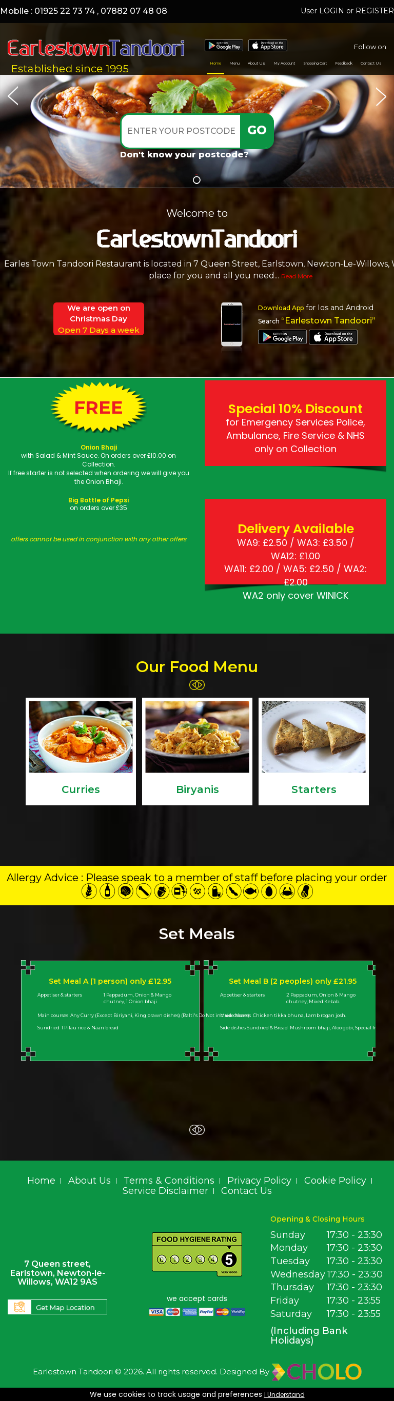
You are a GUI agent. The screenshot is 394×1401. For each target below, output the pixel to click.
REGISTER (375, 10)
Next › (200, 685)
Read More (296, 276)
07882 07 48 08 (134, 11)
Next (381, 95)
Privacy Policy (259, 1180)
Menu (234, 63)
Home (215, 63)
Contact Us (371, 63)
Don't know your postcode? (184, 154)
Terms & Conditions (169, 1180)
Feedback (343, 63)
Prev (13, 95)
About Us (256, 63)
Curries (81, 789)
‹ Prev (194, 685)
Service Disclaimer (165, 1190)
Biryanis (197, 789)
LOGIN (331, 10)
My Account (284, 63)
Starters (314, 789)
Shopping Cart (315, 63)
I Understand (284, 1394)
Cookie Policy (335, 1180)
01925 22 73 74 (64, 11)
